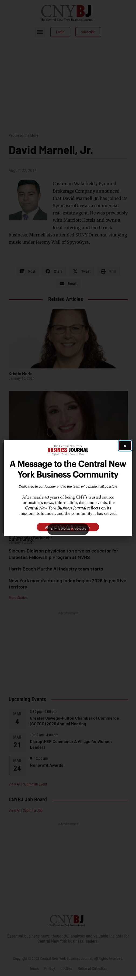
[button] (68, 488)
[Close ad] (125, 445)
